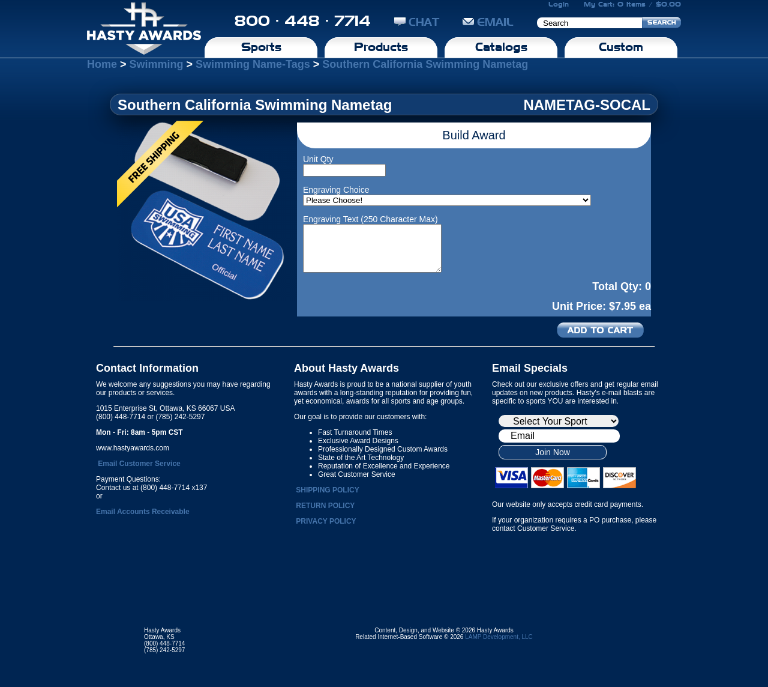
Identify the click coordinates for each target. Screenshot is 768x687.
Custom (621, 47)
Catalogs (501, 47)
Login (558, 4)
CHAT (416, 22)
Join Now (552, 452)
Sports (261, 47)
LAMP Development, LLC (499, 637)
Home (102, 64)
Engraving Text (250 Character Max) (370, 219)
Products (381, 47)
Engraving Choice (336, 190)
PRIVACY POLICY (326, 521)
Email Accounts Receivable (143, 511)
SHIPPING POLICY (327, 490)
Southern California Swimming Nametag (425, 64)
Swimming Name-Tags (253, 64)
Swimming (157, 64)
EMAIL (488, 22)
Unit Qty (318, 159)
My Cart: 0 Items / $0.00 (632, 4)
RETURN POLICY (325, 505)
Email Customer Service (139, 463)
